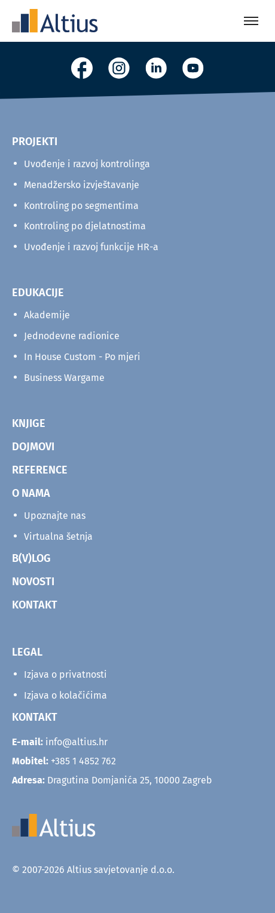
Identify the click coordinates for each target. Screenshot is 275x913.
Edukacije (38, 292)
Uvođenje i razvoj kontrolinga (87, 164)
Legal (27, 652)
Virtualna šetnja (58, 536)
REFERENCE (40, 470)
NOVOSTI (33, 581)
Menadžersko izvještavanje (81, 184)
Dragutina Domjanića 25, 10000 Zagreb (112, 780)
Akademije (47, 315)
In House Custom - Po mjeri (82, 356)
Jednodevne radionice (72, 336)
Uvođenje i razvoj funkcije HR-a (91, 247)
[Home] (55, 21)
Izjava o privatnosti (65, 674)
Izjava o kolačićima (65, 695)
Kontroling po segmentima (81, 205)
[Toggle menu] (251, 21)
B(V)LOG (31, 558)
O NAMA (31, 493)
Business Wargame (64, 377)
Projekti (34, 141)
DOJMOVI (33, 446)
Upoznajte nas (54, 515)
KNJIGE (28, 423)
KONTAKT (34, 604)
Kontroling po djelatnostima (85, 226)
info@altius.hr (76, 742)
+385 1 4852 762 (83, 761)
